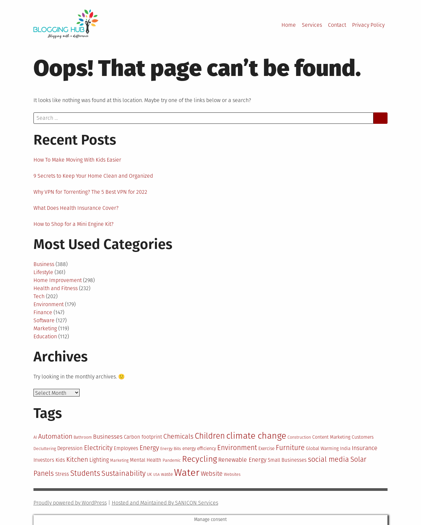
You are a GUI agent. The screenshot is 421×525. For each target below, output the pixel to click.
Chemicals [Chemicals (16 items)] (178, 436)
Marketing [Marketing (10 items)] (119, 460)
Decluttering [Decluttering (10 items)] (44, 448)
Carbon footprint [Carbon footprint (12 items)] (143, 437)
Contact (337, 25)
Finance (42, 312)
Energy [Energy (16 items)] (149, 448)
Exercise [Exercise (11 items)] (266, 448)
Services (312, 25)
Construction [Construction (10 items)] (299, 437)
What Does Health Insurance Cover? (75, 208)
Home (288, 25)
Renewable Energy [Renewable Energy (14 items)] (242, 459)
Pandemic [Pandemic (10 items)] (172, 460)
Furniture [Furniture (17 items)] (290, 448)
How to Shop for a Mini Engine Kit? (73, 224)
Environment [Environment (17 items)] (237, 448)
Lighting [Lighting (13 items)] (99, 460)
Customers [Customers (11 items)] (362, 437)
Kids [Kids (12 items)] (60, 460)
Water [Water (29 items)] (186, 472)
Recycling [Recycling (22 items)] (199, 459)
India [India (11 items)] (345, 448)
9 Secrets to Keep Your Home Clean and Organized (93, 176)
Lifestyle (43, 272)
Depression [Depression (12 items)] (70, 448)
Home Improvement (57, 280)
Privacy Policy (368, 25)
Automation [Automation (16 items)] (55, 436)
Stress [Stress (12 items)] (62, 474)
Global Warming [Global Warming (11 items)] (322, 448)
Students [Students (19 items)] (85, 473)
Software (44, 320)
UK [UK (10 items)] (149, 474)
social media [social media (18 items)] (328, 459)
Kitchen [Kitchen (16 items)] (77, 459)
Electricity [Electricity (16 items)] (98, 448)
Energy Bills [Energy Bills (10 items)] (170, 448)
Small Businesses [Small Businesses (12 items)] (287, 460)
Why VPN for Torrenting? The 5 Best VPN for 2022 (90, 192)
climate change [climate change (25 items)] (256, 435)
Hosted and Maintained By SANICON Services (165, 503)
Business (43, 264)
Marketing (45, 328)
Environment (48, 304)
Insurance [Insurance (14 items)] (364, 448)
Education (45, 336)
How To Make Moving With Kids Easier (77, 160)
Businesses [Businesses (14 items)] (107, 436)
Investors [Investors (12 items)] (43, 460)
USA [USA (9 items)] (156, 474)
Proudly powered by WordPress (70, 503)
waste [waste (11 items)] (167, 474)
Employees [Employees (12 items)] (126, 448)
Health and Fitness (55, 288)
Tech (39, 296)
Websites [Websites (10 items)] (232, 474)
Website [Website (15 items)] (212, 473)
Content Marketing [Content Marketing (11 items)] (331, 437)
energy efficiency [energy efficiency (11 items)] (199, 448)
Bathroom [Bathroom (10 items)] (83, 437)
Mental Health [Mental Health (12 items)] (145, 460)
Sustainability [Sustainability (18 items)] (123, 473)
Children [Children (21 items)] (210, 436)
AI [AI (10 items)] (35, 437)
